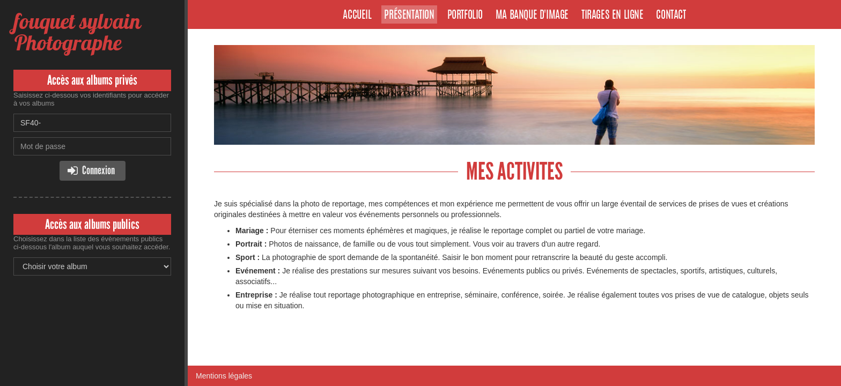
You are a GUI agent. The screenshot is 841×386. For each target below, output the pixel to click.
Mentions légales (224, 376)
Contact (670, 15)
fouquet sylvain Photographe (77, 32)
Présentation (409, 15)
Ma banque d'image (532, 15)
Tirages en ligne (612, 15)
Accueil (357, 15)
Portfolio (465, 15)
